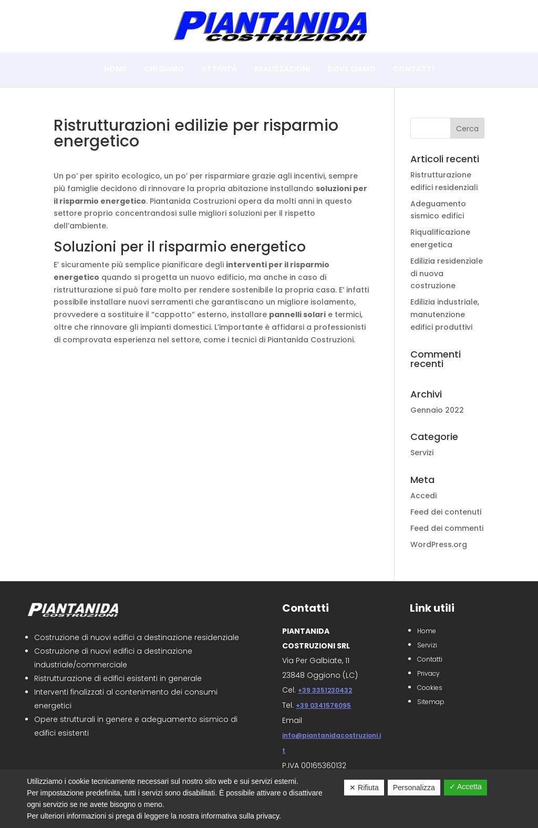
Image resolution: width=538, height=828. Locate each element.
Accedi (423, 495)
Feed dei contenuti (445, 512)
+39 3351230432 (325, 690)
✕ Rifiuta (364, 787)
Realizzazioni (282, 69)
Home (115, 69)
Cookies (429, 687)
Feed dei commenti (446, 528)
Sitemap (430, 701)
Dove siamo (351, 69)
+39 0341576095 (323, 705)
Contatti (413, 69)
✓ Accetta (465, 786)
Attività (219, 69)
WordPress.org (438, 544)
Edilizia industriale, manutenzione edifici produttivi (444, 314)
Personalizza (414, 787)
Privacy (428, 673)
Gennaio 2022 (437, 410)
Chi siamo (164, 69)
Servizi (421, 452)
